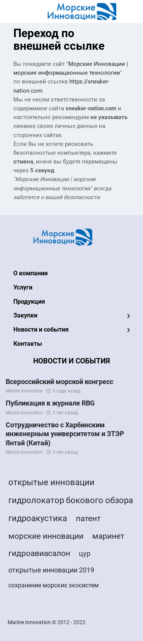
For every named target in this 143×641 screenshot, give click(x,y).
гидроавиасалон (39, 553)
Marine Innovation (24, 391)
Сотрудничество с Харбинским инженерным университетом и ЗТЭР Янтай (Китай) (65, 434)
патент (88, 518)
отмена (23, 162)
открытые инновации (51, 482)
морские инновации (46, 536)
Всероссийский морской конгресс (59, 382)
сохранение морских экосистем (53, 585)
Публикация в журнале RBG (50, 403)
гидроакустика (37, 518)
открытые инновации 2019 (51, 570)
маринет (108, 536)
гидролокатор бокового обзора (70, 500)
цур (84, 553)
